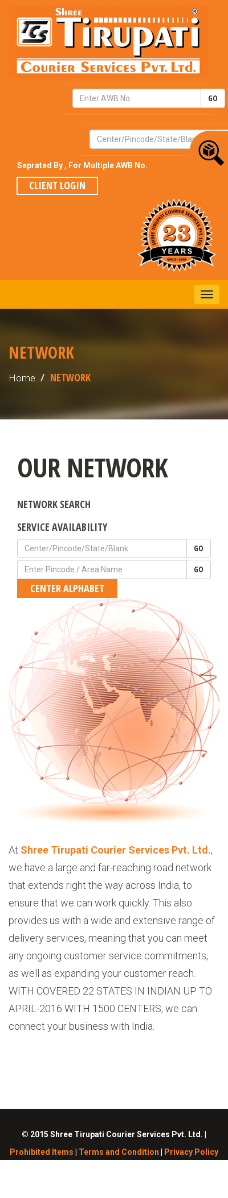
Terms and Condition (119, 1152)
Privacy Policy (191, 1152)
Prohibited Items (42, 1152)
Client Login (57, 185)
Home (22, 378)
